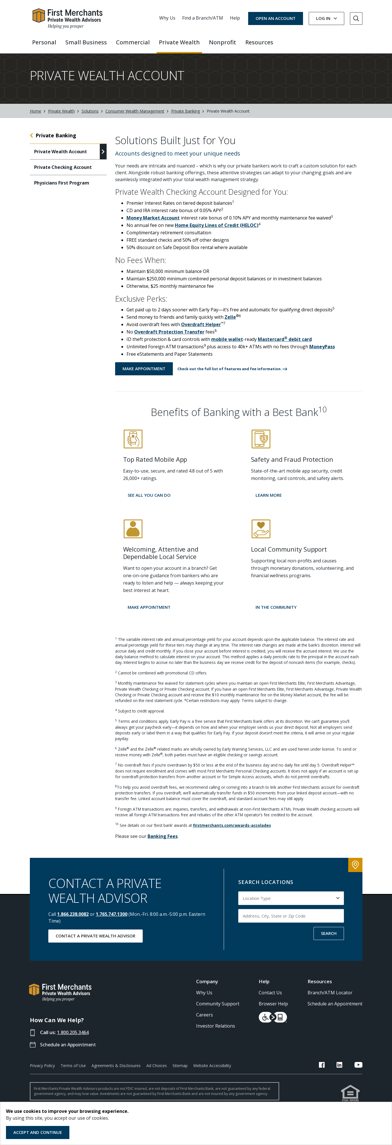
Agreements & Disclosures (116, 1071)
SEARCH (329, 939)
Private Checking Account (63, 173)
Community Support (217, 1010)
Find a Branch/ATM (202, 18)
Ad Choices (156, 1071)
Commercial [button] (133, 42)
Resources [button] (259, 42)
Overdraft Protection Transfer (169, 338)
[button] (232, 375)
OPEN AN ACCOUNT (276, 18)
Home (35, 117)
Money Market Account (153, 224)
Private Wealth (61, 117)
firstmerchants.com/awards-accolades (232, 831)
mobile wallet (227, 345)
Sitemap (180, 1071)
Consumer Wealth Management (134, 117)
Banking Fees (163, 842)
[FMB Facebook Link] (334, 1071)
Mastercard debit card (285, 345)
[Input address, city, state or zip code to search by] (291, 922)
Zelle (230, 323)
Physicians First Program (61, 189)
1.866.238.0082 (73, 920)
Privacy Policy (42, 1071)
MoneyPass (322, 352)
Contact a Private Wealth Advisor (95, 942)
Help (235, 18)
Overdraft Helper (201, 330)
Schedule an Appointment (69, 1050)
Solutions (90, 117)
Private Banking (185, 117)
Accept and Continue (37, 1132)
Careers (204, 1021)
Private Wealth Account (60, 157)
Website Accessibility (212, 1071)
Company (207, 987)
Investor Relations (215, 1032)
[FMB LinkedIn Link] (346, 1071)
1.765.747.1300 (111, 920)
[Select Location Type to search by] (291, 904)
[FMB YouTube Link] (358, 1071)
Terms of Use (73, 1071)
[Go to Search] (356, 18)
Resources (320, 987)
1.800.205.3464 (74, 1038)
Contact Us (270, 998)
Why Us (167, 18)
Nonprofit (222, 42)
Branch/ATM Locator (330, 998)
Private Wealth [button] (179, 42)
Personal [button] (44, 42)
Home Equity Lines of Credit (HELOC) (216, 231)
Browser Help (273, 1010)
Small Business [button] (86, 42)
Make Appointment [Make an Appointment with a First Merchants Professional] (144, 374)
